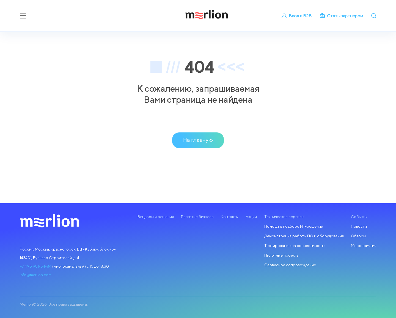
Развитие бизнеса (197, 216)
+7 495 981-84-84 (35, 266)
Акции (251, 216)
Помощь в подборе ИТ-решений (293, 226)
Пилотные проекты (281, 255)
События (359, 216)
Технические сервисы (284, 216)
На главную (198, 140)
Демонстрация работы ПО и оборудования (304, 236)
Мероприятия (363, 245)
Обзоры (358, 236)
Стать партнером (341, 15)
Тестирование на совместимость (294, 245)
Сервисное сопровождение (290, 265)
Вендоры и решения (156, 216)
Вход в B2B (297, 15)
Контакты (229, 216)
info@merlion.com (35, 275)
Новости (359, 226)
